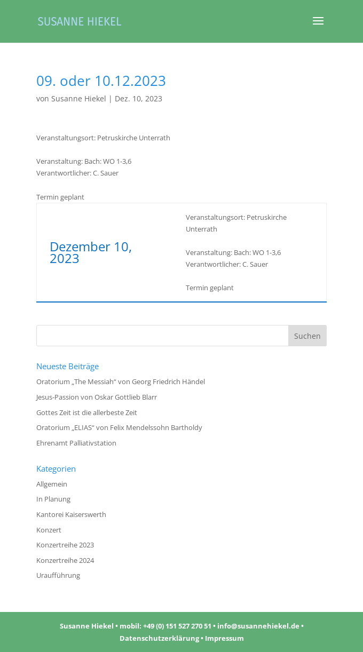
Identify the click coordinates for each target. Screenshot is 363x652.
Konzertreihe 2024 (65, 560)
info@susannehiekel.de (258, 626)
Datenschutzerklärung (159, 638)
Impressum (224, 638)
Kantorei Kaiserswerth (71, 514)
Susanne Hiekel (78, 98)
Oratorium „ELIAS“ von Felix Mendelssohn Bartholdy (119, 427)
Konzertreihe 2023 (65, 545)
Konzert (48, 530)
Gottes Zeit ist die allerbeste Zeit (86, 412)
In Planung (53, 499)
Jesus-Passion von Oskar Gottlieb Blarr (96, 397)
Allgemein (51, 484)
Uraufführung (58, 575)
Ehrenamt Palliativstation (76, 443)
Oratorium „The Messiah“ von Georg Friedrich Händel (120, 381)
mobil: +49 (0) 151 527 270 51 (165, 626)
